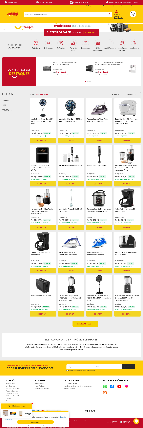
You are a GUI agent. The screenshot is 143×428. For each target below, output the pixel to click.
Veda (7, 399)
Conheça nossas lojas (92, 6)
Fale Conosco (10, 384)
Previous (40, 67)
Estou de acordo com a (81, 369)
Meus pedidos (120, 6)
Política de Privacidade (88, 369)
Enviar (126, 365)
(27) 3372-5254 (70, 382)
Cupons (8, 396)
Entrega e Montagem (13, 387)
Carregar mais (84, 322)
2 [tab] (87, 79)
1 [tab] (85, 79)
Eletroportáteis (42, 92)
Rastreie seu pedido (42, 387)
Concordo (35, 422)
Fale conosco (107, 6)
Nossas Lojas (10, 382)
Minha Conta (39, 382)
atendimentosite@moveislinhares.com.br (78, 384)
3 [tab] (90, 79)
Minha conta (132, 6)
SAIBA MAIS (90, 32)
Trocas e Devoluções (13, 389)
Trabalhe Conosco (12, 392)
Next (137, 67)
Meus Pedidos (40, 384)
